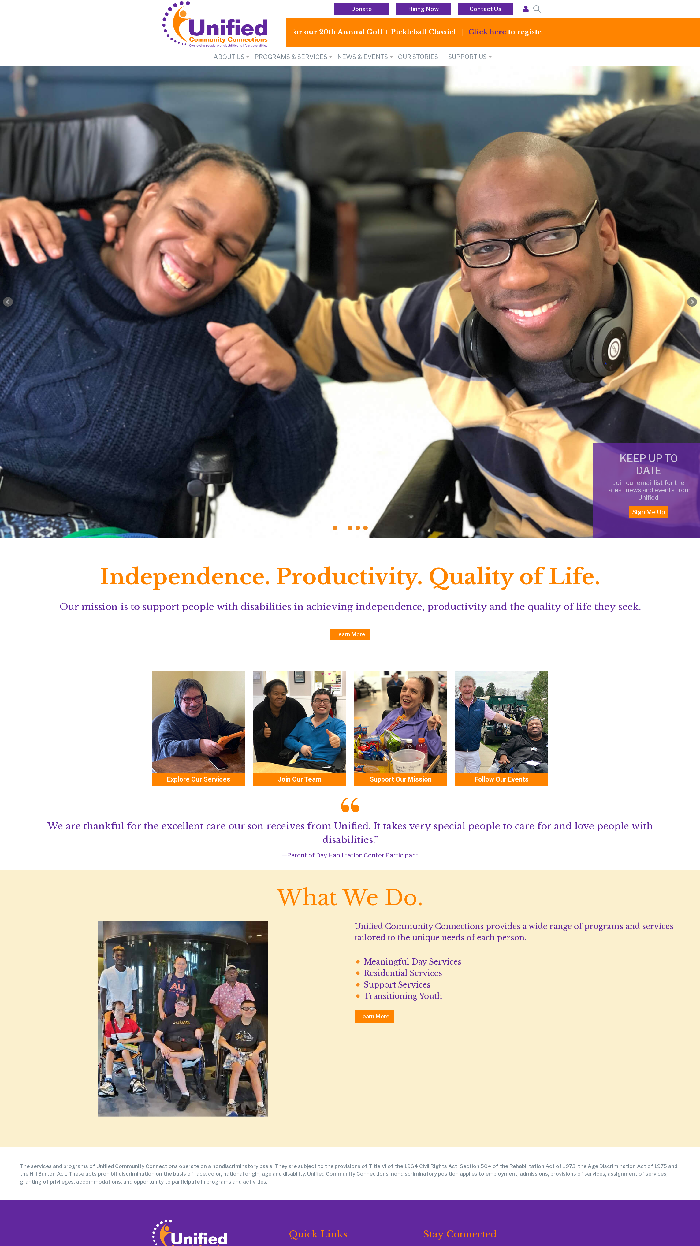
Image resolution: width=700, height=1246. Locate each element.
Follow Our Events (502, 779)
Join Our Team (300, 779)
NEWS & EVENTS (362, 57)
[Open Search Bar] (536, 9)
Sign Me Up (648, 512)
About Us (229, 57)
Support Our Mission (401, 779)
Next (692, 302)
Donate (361, 9)
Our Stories (418, 57)
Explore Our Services (198, 779)
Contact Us (485, 9)
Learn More (350, 634)
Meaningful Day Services (412, 962)
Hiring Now (423, 9)
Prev (8, 302)
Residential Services (403, 973)
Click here (496, 32)
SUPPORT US (467, 57)
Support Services (397, 985)
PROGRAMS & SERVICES (291, 57)
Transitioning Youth (403, 996)
